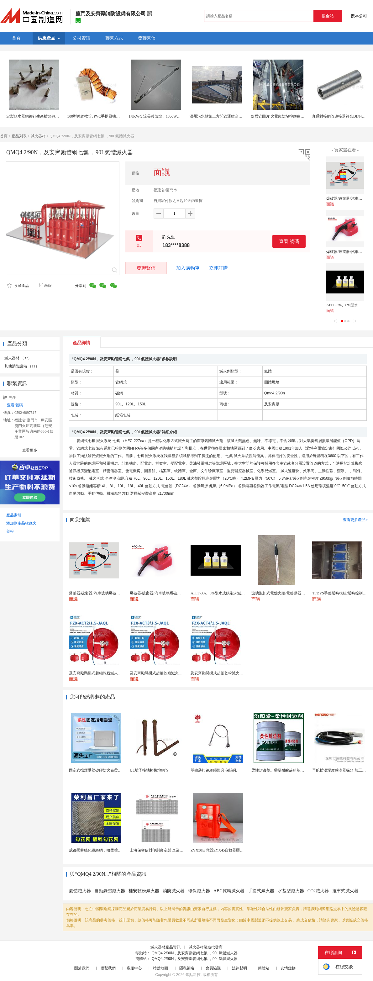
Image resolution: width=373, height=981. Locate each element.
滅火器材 (38, 136)
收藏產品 (18, 285)
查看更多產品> (355, 520)
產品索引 (13, 515)
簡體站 (263, 968)
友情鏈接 (288, 968)
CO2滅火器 (318, 891)
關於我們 (81, 968)
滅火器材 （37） (18, 358)
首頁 (4, 136)
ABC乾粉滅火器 (228, 891)
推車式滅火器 (345, 891)
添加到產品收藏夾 (21, 523)
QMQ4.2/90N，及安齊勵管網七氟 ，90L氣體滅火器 (195, 953)
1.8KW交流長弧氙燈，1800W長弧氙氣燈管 (164, 116)
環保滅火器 (199, 891)
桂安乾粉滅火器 (144, 891)
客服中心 (134, 968)
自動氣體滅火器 (109, 891)
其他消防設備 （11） (21, 366)
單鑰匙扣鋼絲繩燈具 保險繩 (214, 770)
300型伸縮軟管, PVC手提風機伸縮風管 (99, 116)
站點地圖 (160, 968)
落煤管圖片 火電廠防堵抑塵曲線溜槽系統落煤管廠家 (294, 116)
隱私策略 (186, 968)
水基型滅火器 (291, 891)
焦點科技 (193, 975)
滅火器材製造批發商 (206, 947)
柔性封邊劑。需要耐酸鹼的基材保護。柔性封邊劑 (292, 770)
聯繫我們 (108, 968)
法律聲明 (239, 968)
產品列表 (19, 136)
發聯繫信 (146, 268)
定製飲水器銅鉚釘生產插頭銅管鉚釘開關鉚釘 (43, 116)
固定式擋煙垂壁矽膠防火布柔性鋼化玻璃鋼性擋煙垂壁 (114, 770)
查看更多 (29, 450)
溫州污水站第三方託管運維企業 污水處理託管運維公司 (235, 116)
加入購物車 (188, 268)
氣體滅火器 (80, 891)
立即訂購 (218, 268)
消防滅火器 (174, 891)
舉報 (45, 285)
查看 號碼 (289, 241)
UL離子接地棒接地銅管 (149, 770)
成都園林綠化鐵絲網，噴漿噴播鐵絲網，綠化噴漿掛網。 (116, 850)
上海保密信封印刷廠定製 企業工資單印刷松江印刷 (171, 850)
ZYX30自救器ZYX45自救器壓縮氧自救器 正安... (230, 850)
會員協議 (213, 968)
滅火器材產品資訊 (165, 947)
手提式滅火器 (261, 891)
